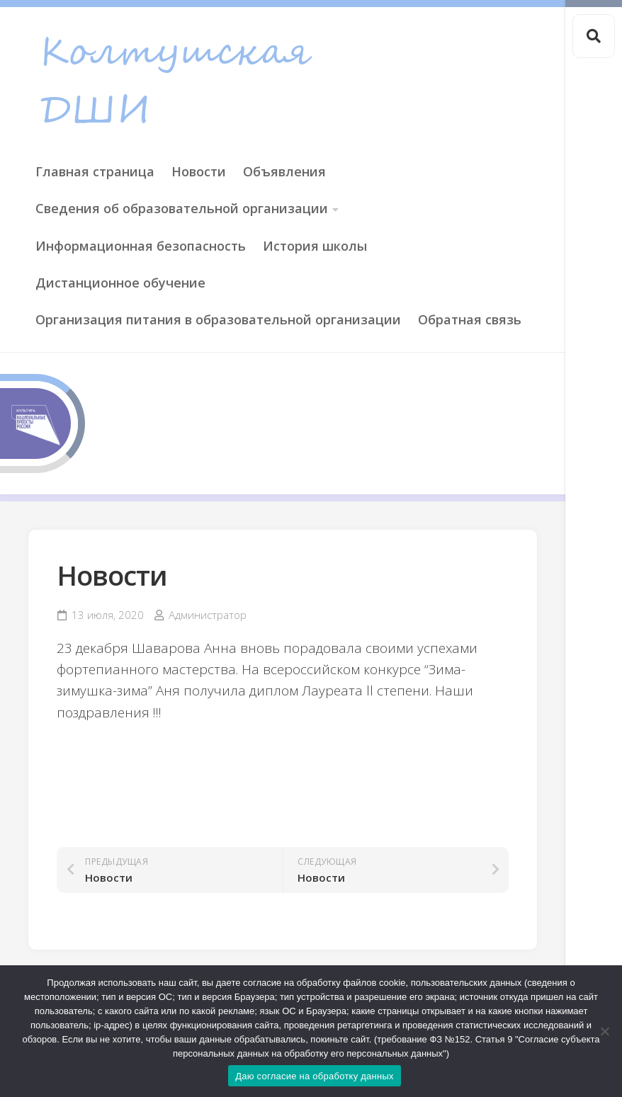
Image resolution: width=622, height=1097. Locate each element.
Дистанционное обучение (120, 282)
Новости (198, 171)
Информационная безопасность (140, 245)
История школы (315, 245)
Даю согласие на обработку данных (314, 1076)
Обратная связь (469, 319)
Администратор (208, 615)
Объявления (284, 171)
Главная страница (94, 171)
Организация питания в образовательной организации (218, 319)
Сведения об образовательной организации (181, 208)
